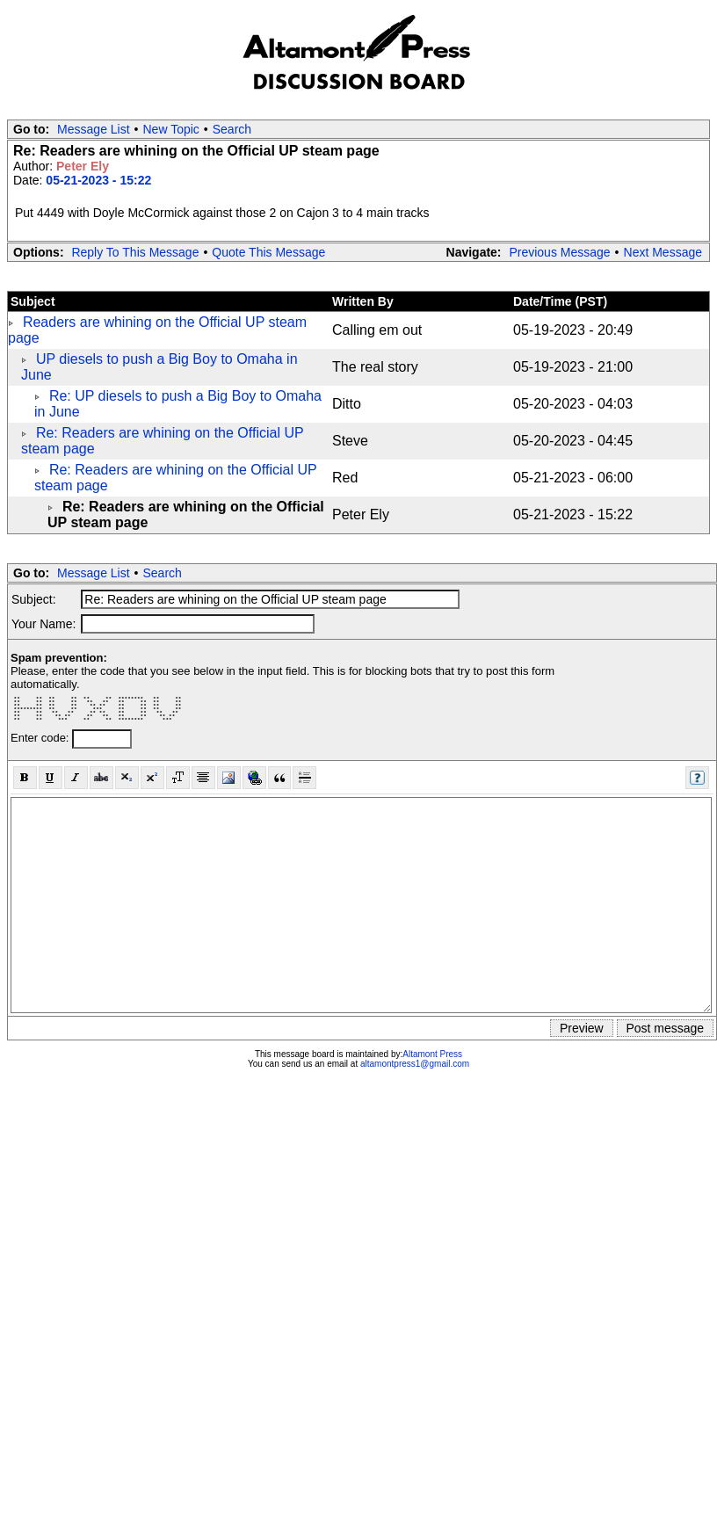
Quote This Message (268, 252)
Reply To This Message (135, 252)
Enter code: (41, 737)
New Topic (171, 129)
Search (232, 129)
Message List (93, 129)
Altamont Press (432, 1054)
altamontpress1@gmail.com (414, 1064)
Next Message (663, 252)
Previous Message (559, 252)
